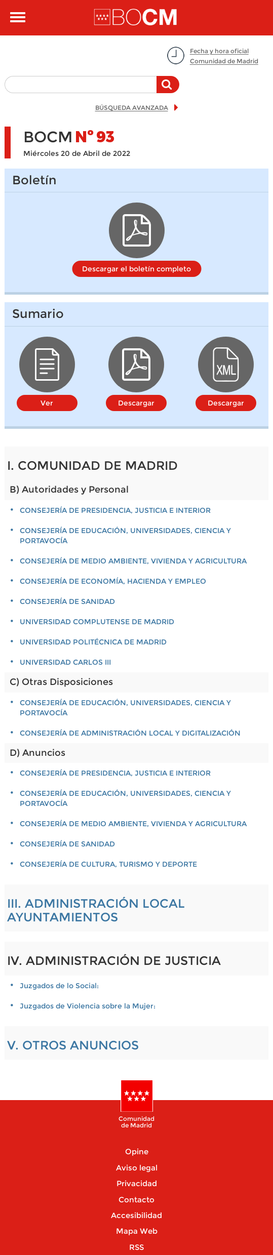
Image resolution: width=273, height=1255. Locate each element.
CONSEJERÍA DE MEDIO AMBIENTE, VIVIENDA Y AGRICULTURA (133, 560)
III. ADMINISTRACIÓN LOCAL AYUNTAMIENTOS (96, 910)
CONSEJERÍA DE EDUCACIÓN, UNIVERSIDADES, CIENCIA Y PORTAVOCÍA (125, 535)
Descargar (136, 403)
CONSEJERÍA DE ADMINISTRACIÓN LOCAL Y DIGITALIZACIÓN (130, 733)
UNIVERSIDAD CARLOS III (65, 662)
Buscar (168, 89)
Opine (136, 1151)
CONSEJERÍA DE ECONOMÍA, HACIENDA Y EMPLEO (113, 581)
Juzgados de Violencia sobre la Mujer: (87, 1005)
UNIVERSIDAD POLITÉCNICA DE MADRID (93, 641)
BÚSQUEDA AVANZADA (131, 107)
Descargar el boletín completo (136, 268)
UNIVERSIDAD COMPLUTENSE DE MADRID (97, 621)
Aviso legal (137, 1167)
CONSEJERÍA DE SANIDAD (67, 601)
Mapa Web (137, 1231)
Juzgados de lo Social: (59, 985)
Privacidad (136, 1183)
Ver (47, 403)
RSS (136, 1247)
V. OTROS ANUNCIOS (73, 1045)
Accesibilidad (136, 1215)
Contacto (136, 1199)
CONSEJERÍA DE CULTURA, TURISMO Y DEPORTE (108, 864)
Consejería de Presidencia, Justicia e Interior (115, 510)
